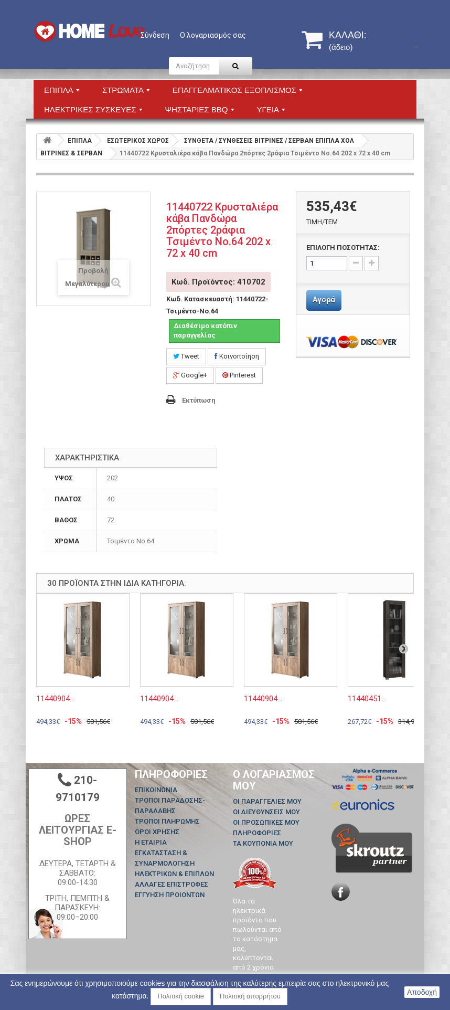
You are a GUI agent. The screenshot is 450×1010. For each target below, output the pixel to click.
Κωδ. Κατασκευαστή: (200, 299)
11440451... (367, 698)
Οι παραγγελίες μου (267, 801)
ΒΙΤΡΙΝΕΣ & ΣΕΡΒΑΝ (71, 153)
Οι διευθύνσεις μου (266, 812)
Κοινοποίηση (237, 356)
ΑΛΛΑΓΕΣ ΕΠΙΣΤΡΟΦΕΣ (171, 884)
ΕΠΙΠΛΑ (80, 140)
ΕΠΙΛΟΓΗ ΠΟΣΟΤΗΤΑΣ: (343, 247)
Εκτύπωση (199, 400)
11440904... (55, 698)
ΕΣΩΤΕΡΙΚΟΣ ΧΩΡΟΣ (138, 140)
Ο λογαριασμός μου (274, 780)
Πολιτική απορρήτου (250, 996)
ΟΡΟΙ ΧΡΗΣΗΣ (157, 832)
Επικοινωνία (156, 790)
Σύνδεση (155, 35)
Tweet (186, 356)
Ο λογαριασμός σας (213, 35)
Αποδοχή (422, 992)
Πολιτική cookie (180, 996)
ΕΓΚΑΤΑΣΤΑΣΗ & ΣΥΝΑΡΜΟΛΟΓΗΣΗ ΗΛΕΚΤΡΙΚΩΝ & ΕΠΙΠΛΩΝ (174, 863)
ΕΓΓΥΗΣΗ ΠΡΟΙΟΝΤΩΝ (170, 895)
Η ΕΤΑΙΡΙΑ (151, 842)
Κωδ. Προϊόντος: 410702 (218, 282)
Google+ (190, 375)
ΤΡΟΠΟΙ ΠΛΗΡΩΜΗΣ (167, 821)
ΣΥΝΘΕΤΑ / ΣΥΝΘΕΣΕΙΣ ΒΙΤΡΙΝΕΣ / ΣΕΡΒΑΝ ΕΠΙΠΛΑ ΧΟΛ (269, 140)
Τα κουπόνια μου (263, 843)
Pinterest (239, 375)
